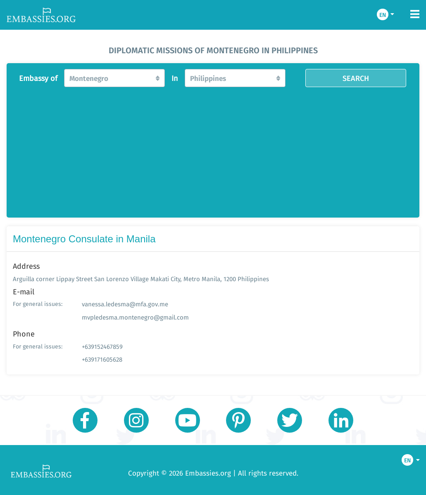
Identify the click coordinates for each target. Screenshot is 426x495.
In (174, 78)
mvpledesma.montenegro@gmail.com (135, 317)
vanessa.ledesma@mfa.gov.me (125, 304)
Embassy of (38, 78)
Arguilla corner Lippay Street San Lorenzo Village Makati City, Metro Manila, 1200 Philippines (141, 279)
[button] (114, 78)
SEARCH (356, 78)
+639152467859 (102, 346)
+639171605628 (102, 359)
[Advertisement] (213, 150)
